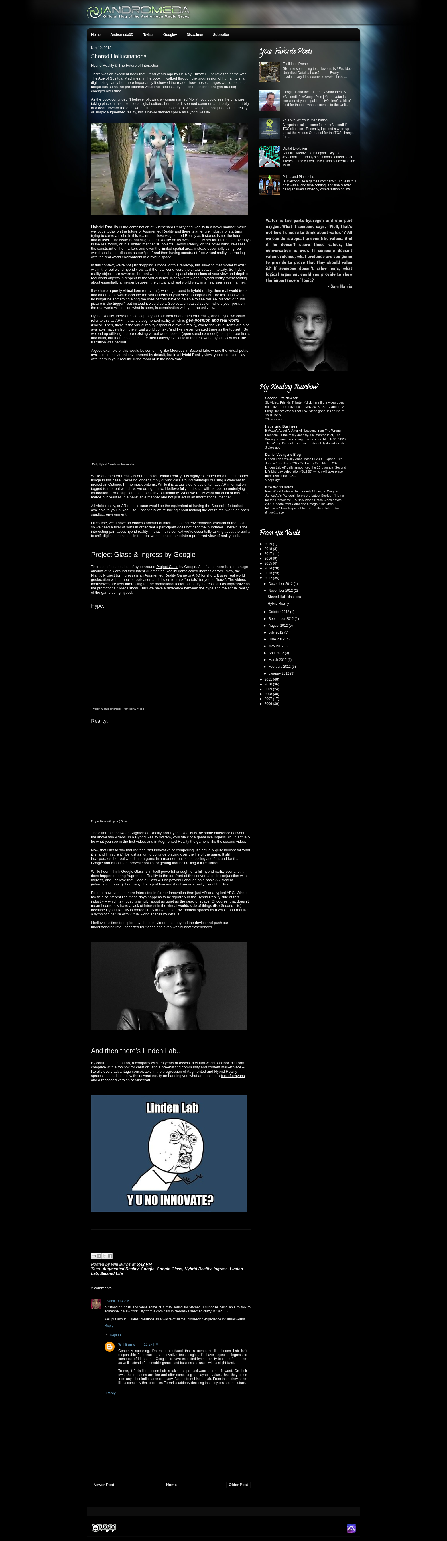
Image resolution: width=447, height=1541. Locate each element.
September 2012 (282, 619)
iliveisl (110, 1301)
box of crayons (233, 1076)
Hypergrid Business (281, 426)
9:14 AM (123, 1301)
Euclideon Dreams (296, 64)
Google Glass (169, 1269)
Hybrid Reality (197, 1269)
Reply (109, 1326)
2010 (269, 684)
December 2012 (281, 584)
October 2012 (279, 612)
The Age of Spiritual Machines (115, 78)
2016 (269, 559)
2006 (269, 704)
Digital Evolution (295, 148)
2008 (269, 694)
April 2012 (277, 653)
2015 (269, 563)
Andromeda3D (121, 34)
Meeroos (177, 350)
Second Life (111, 1273)
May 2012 (277, 646)
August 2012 (279, 626)
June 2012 (277, 639)
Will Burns (126, 1345)
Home (95, 34)
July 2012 (276, 632)
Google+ (170, 34)
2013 (269, 573)
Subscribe (221, 34)
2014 (269, 568)
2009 (269, 689)
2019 (269, 544)
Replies (115, 1335)
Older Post (238, 1485)
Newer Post (104, 1485)
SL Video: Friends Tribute (283, 402)
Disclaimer (195, 34)
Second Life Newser (281, 398)
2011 (269, 679)
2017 (269, 554)
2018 (269, 549)
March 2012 (278, 660)
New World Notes (279, 487)
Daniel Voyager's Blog (283, 455)
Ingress (205, 571)
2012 (269, 578)
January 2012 (279, 673)
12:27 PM (151, 1345)
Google (147, 1269)
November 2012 (281, 591)
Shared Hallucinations (119, 56)
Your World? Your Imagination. (305, 120)
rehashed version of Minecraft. (126, 1080)
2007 (269, 699)
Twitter (148, 34)
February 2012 (280, 667)
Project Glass (167, 567)
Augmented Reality (120, 1269)
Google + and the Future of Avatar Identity (314, 92)
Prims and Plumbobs (298, 177)
